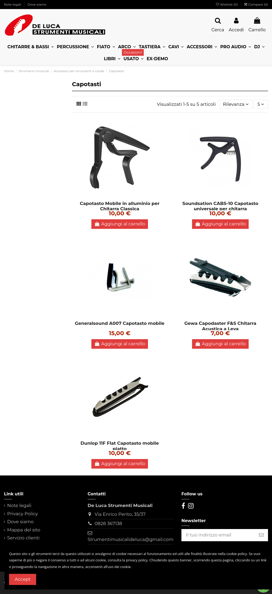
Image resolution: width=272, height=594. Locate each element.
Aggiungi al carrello (119, 223)
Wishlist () (227, 4)
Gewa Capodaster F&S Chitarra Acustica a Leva (220, 326)
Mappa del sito (23, 529)
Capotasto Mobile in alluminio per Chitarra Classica (120, 206)
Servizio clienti (23, 537)
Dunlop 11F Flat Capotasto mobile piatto (119, 445)
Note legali (13, 4)
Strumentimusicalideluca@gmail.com (130, 539)
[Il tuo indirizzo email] (217, 535)
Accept (23, 579)
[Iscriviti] (261, 535)
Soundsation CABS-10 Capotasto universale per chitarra (220, 206)
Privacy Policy (22, 513)
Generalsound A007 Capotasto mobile (119, 323)
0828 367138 (108, 523)
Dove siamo (37, 4)
